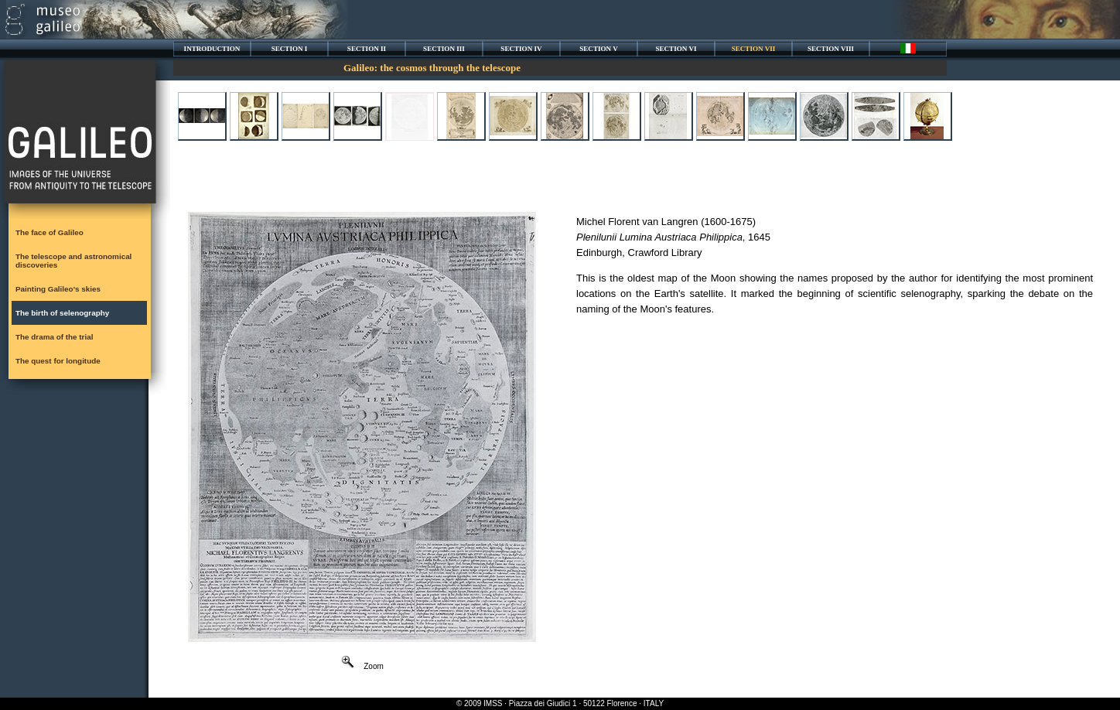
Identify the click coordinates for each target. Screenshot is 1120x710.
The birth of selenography (62, 313)
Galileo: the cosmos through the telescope (432, 67)
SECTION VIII (831, 49)
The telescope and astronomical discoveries (73, 260)
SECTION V (598, 49)
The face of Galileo (49, 232)
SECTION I (289, 49)
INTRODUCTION (212, 49)
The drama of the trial (54, 337)
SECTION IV (520, 49)
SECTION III (444, 49)
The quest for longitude (58, 361)
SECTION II (366, 49)
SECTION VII (754, 49)
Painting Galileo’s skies (58, 289)
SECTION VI (675, 49)
